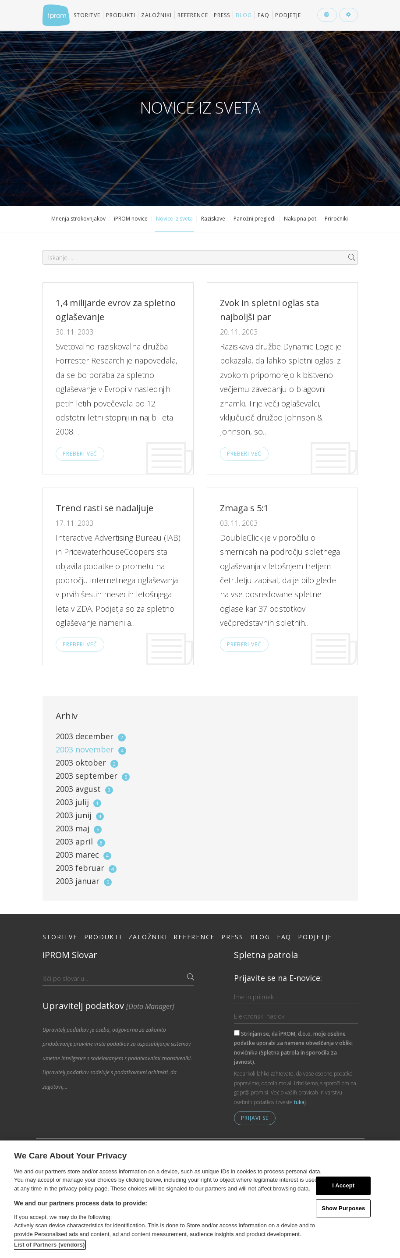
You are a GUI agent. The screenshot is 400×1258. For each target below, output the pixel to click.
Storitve (87, 15)
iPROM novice (131, 218)
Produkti (120, 15)
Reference (192, 15)
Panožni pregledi (255, 218)
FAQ (263, 15)
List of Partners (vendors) (49, 1244)
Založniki (156, 15)
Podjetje (288, 15)
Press (222, 15)
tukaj (300, 1102)
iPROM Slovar (69, 955)
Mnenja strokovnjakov (78, 218)
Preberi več (80, 453)
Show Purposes (343, 1208)
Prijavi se (255, 1118)
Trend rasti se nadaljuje (104, 508)
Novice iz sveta (174, 218)
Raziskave (213, 218)
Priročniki (336, 218)
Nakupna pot (300, 218)
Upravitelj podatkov (108, 1006)
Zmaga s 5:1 (244, 508)
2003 (91, 736)
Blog (244, 15)
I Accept (343, 1185)
